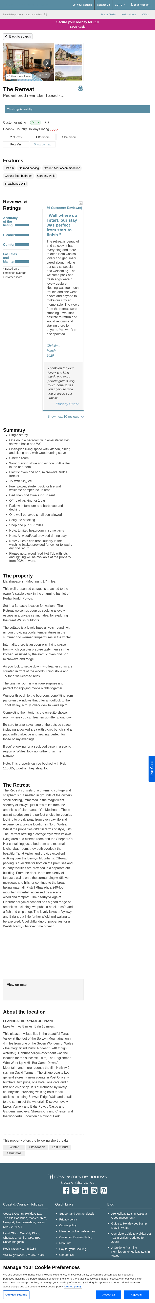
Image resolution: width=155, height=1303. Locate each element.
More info (65, 1243)
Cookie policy (68, 1225)
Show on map (42, 144)
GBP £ (120, 4)
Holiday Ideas (128, 14)
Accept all (108, 1294)
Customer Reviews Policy (75, 1237)
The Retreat (18, 89)
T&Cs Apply (78, 26)
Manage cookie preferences (77, 1231)
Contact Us (103, 4)
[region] (77, 1281)
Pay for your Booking (72, 1249)
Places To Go (108, 14)
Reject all (136, 1294)
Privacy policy (68, 1219)
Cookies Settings (16, 1294)
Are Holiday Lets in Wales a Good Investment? (129, 1215)
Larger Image (18, 76)
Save (80, 88)
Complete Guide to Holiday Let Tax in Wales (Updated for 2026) (131, 1237)
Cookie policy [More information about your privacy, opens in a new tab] (73, 1286)
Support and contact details (76, 1213)
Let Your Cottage (82, 4)
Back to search (20, 36)
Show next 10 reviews (63, 416)
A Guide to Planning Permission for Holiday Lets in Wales (130, 1251)
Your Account (140, 4)
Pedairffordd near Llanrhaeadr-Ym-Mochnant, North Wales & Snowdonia (34, 95)
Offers (145, 14)
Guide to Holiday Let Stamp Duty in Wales (129, 1225)
